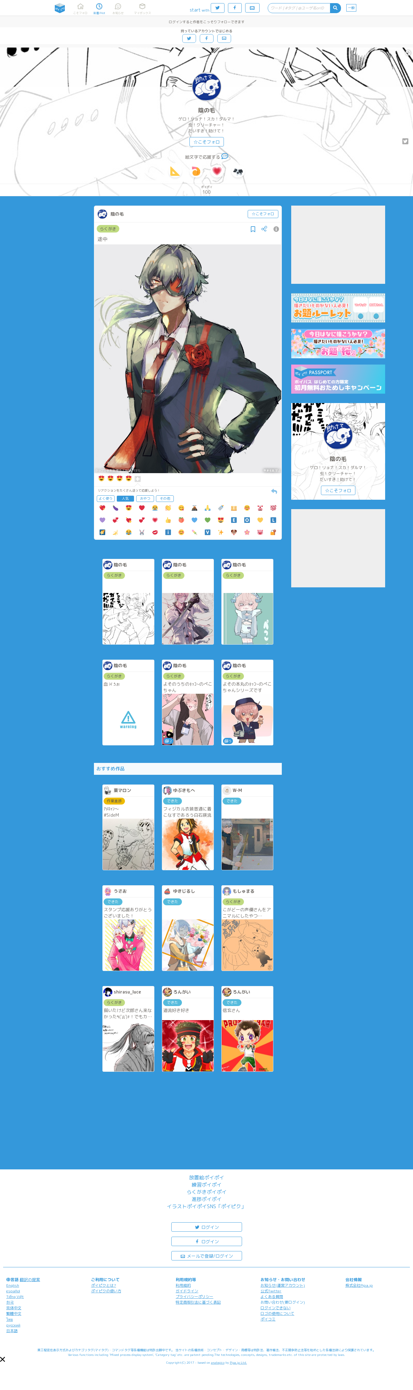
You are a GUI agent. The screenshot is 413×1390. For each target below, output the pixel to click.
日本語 (12, 1330)
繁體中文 (13, 1313)
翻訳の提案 (30, 1279)
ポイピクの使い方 (106, 1291)
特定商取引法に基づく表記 (198, 1302)
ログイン (206, 1227)
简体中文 (13, 1308)
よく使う (105, 498)
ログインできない (276, 1308)
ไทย (9, 1319)
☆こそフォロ (207, 142)
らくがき (108, 229)
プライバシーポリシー (194, 1296)
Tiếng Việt (15, 1296)
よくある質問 (272, 1296)
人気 (125, 498)
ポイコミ (268, 1319)
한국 (10, 1302)
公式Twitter (271, 1291)
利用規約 (183, 1285)
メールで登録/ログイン (206, 1256)
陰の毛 (206, 110)
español (13, 1291)
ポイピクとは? (103, 1285)
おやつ (145, 498)
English (12, 1285)
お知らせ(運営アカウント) (283, 1285)
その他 (165, 498)
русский (13, 1325)
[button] (2, 1359)
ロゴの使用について (277, 1313)
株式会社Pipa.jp (359, 1285)
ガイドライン (187, 1291)
